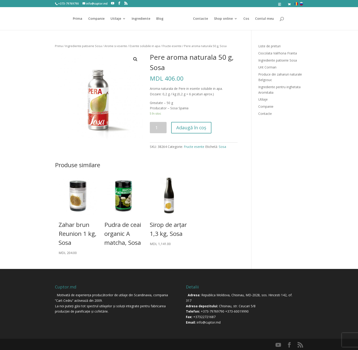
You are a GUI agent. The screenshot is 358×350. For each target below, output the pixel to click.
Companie (98, 19)
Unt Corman (267, 67)
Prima (79, 19)
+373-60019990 (237, 311)
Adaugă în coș (191, 127)
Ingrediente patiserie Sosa (83, 46)
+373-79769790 (212, 311)
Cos (244, 19)
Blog (161, 19)
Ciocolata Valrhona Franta (277, 53)
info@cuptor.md (209, 322)
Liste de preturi (269, 46)
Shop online (221, 19)
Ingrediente (142, 19)
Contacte (198, 19)
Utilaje (117, 19)
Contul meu (262, 19)
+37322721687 (204, 317)
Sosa (222, 146)
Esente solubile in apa (145, 46)
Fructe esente (172, 46)
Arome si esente (115, 46)
